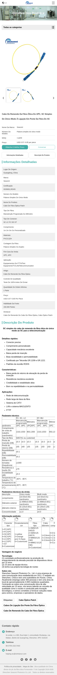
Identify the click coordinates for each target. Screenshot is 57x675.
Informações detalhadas (15, 155)
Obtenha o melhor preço (15, 147)
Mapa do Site (28, 666)
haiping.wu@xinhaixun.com (16, 654)
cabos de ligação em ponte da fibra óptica (24, 605)
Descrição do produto (42, 155)
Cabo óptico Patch (27, 600)
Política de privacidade (12, 666)
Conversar (42, 147)
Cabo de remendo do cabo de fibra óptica (24, 611)
